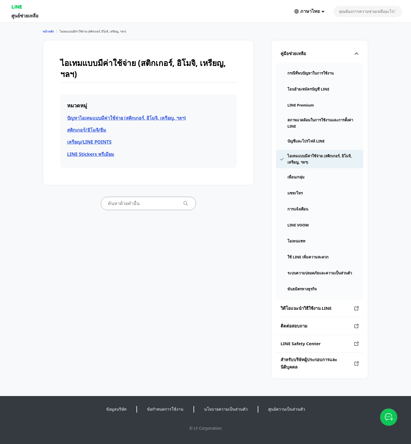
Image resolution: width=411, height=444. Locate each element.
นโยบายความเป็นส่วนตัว (226, 409)
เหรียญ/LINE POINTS (89, 142)
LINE (16, 7)
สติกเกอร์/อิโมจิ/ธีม (86, 130)
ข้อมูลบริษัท (116, 409)
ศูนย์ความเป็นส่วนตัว (286, 409)
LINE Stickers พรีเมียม (90, 154)
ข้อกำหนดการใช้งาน (165, 409)
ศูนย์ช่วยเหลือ (25, 16)
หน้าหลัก (48, 31)
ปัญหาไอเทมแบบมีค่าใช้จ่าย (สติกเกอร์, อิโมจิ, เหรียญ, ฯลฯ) (126, 118)
